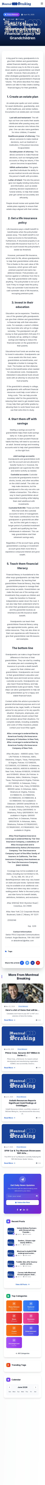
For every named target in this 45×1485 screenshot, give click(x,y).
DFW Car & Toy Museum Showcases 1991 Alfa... (23, 1151)
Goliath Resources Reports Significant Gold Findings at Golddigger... (22, 1103)
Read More (9, 1020)
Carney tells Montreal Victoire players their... (26, 1274)
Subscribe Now (22, 1202)
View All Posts (22, 1284)
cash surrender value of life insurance (22, 291)
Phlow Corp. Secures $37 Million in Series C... (22, 1054)
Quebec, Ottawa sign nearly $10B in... (26, 1242)
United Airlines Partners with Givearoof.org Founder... (26, 1230)
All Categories (22, 1353)
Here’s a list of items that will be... (22, 1010)
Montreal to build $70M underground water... (26, 1252)
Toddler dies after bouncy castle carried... (26, 1263)
